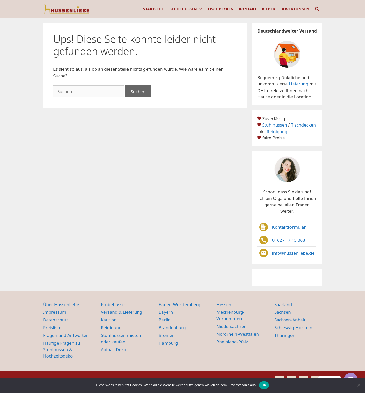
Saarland (283, 304)
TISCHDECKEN (221, 8)
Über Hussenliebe (61, 304)
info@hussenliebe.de (293, 253)
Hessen (223, 304)
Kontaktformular (289, 227)
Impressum (54, 312)
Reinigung (277, 131)
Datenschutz (55, 320)
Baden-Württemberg (179, 304)
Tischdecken (303, 125)
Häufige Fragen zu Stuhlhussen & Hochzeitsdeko (61, 349)
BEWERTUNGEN (294, 8)
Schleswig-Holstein (293, 327)
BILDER (268, 8)
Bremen (167, 335)
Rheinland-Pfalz (232, 342)
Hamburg (168, 343)
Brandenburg (172, 327)
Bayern (166, 312)
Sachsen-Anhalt (289, 320)
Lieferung (298, 84)
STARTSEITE (153, 8)
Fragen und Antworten (66, 335)
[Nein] (358, 385)
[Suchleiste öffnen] (317, 9)
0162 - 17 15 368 (288, 240)
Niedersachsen (231, 326)
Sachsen (282, 312)
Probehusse (113, 304)
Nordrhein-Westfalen (237, 334)
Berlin (165, 320)
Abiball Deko (113, 349)
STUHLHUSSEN (187, 9)
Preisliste (52, 327)
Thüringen (284, 335)
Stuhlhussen (274, 125)
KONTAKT (248, 8)
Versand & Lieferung (121, 312)
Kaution (109, 320)
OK (264, 385)
